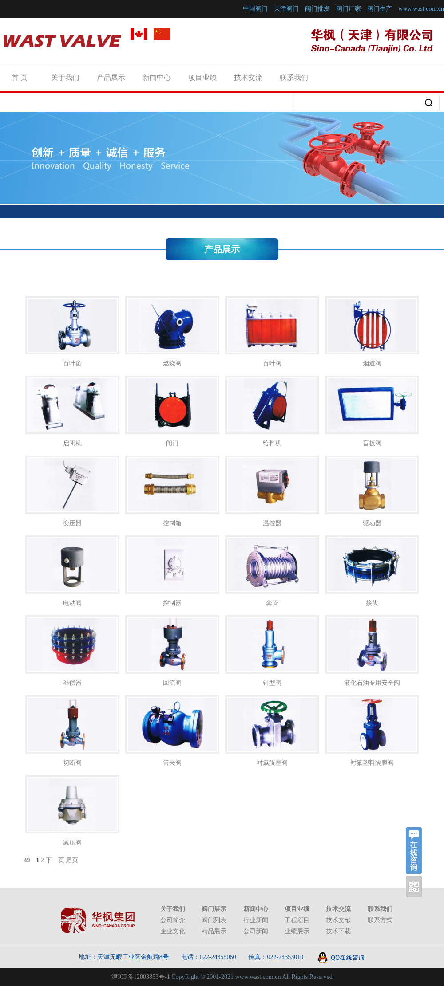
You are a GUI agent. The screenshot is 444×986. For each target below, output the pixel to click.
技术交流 (248, 77)
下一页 (55, 860)
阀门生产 (379, 8)
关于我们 (65, 77)
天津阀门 (286, 8)
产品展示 (111, 77)
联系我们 (294, 77)
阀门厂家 (348, 8)
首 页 (20, 77)
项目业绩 (202, 77)
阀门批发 (317, 8)
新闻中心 (157, 77)
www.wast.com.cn (421, 8)
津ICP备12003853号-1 (140, 977)
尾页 (72, 860)
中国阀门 (255, 8)
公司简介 (172, 920)
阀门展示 (214, 909)
